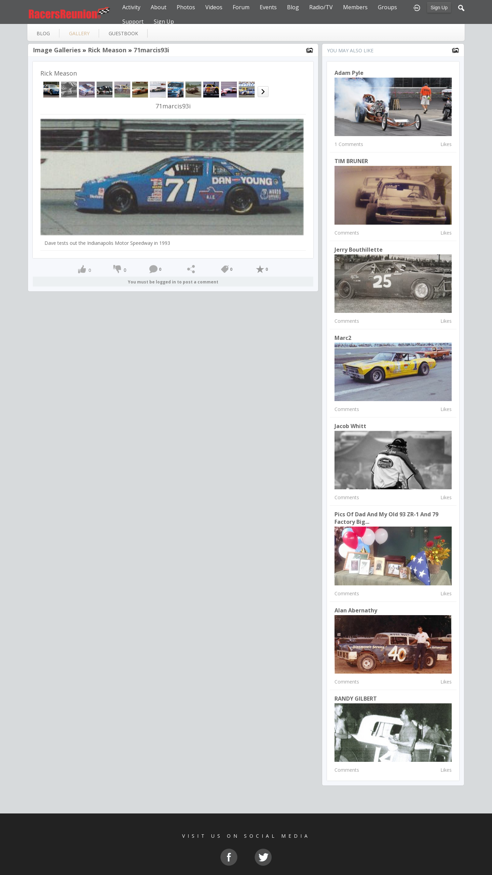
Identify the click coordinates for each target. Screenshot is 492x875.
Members (355, 7)
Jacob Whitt (350, 426)
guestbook (123, 33)
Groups (387, 7)
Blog (293, 7)
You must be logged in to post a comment (173, 282)
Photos (186, 7)
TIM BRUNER (351, 161)
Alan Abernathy (355, 610)
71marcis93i (151, 50)
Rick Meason (107, 50)
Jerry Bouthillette (358, 249)
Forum (241, 7)
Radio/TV (321, 7)
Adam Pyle (349, 73)
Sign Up (439, 7)
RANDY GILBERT (355, 698)
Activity (131, 7)
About (158, 7)
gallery (79, 33)
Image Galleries (57, 50)
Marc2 (342, 338)
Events (268, 7)
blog (43, 33)
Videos (213, 7)
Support (133, 21)
